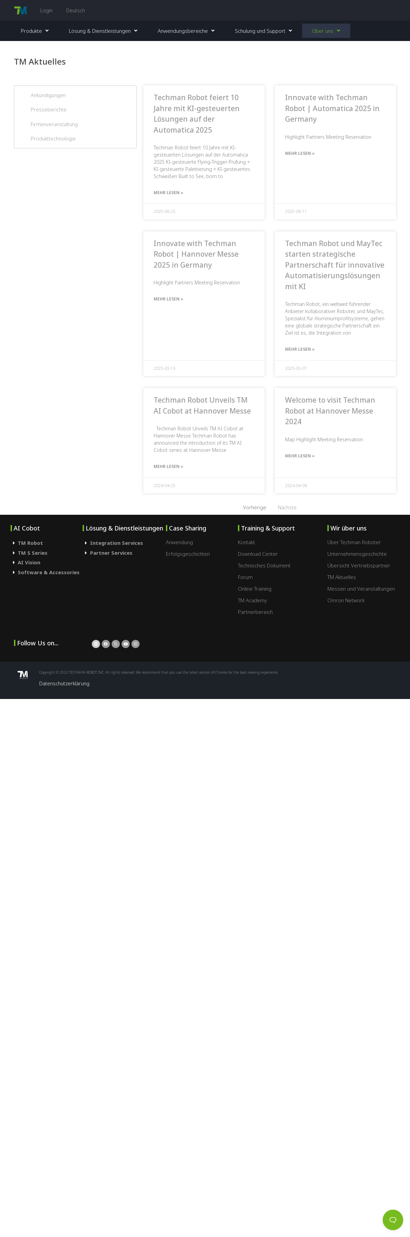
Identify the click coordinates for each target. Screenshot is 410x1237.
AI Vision (29, 562)
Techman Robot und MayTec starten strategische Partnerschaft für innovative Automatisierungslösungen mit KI (334, 265)
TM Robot (30, 542)
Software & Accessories (49, 572)
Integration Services (116, 542)
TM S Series (32, 552)
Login (46, 10)
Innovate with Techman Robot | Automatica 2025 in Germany (332, 108)
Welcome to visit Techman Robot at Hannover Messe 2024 (330, 410)
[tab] (47, 543)
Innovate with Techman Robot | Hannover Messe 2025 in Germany (196, 254)
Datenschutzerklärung (64, 683)
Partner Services (111, 552)
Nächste (287, 507)
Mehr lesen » (168, 193)
